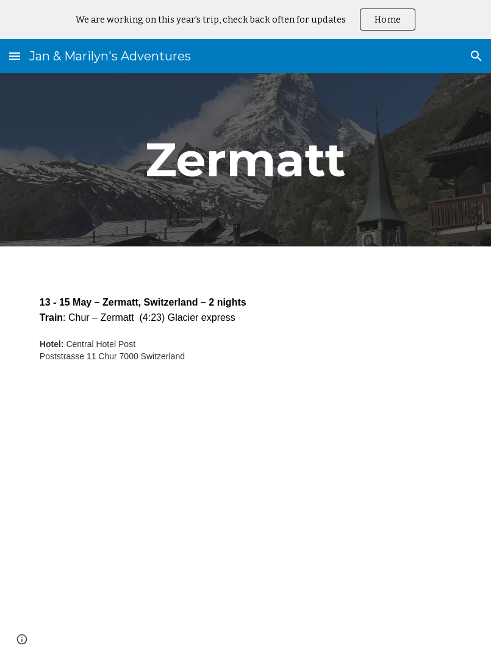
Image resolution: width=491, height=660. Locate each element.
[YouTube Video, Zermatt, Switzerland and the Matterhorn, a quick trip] (245, 527)
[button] (14, 56)
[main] (245, 160)
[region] (245, 19)
